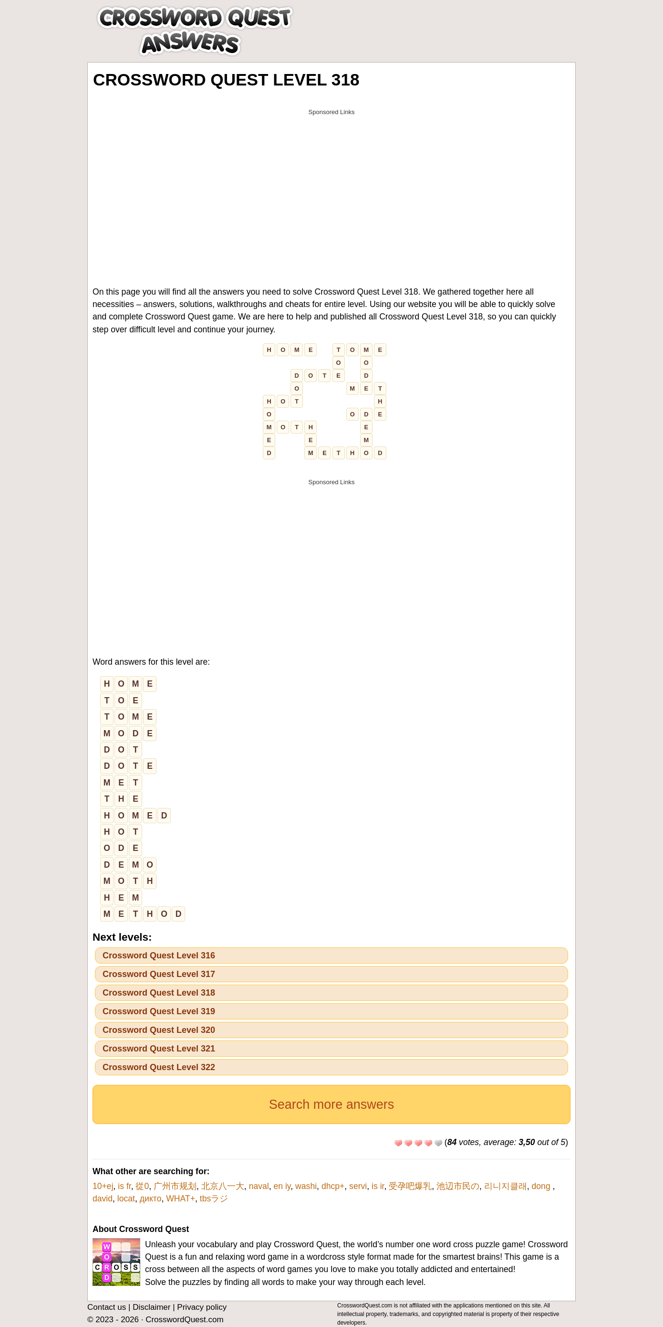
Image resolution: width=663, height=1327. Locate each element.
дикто (151, 1198)
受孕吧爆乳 (410, 1186)
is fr (124, 1186)
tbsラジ (214, 1198)
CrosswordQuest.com (184, 1319)
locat (126, 1198)
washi (306, 1186)
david (103, 1198)
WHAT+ (180, 1198)
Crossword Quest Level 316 (159, 955)
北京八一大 (222, 1186)
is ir (378, 1186)
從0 (142, 1186)
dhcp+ (332, 1186)
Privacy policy (202, 1307)
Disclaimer (151, 1307)
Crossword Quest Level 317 (159, 974)
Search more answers (331, 1104)
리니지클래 (505, 1186)
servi (358, 1186)
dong (542, 1186)
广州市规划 (175, 1186)
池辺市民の (457, 1186)
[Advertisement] (331, 187)
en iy (281, 1186)
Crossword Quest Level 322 (159, 1067)
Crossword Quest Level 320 (159, 1030)
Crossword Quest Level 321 (159, 1048)
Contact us (106, 1307)
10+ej (103, 1186)
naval (259, 1186)
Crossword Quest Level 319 (159, 1011)
